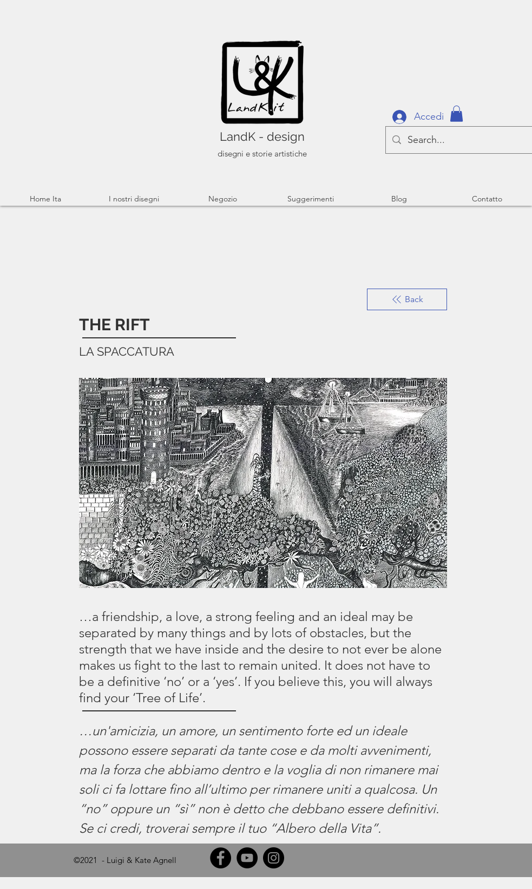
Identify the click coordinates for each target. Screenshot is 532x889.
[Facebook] (220, 857)
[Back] (407, 299)
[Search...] (459, 140)
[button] (456, 114)
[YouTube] (247, 857)
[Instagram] (273, 857)
